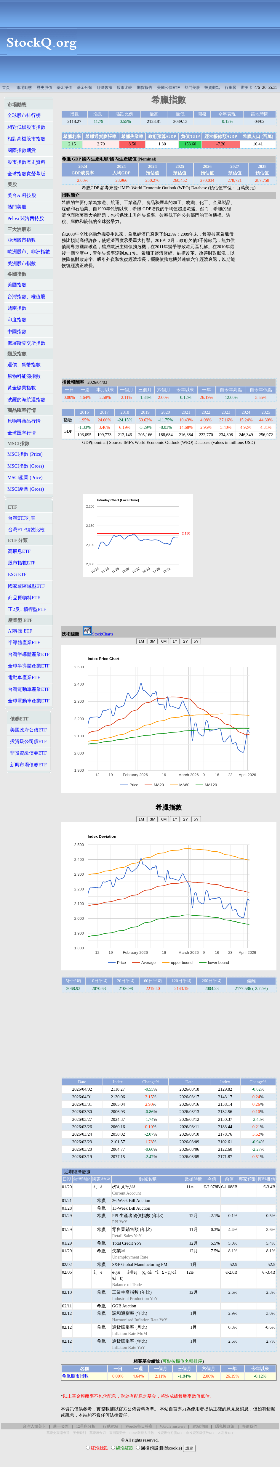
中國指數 (16, 331)
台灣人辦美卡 (34, 1426)
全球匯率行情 (21, 432)
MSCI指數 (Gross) (25, 465)
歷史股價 (44, 87)
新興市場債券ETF (28, 764)
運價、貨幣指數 (24, 364)
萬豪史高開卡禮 (58, 1432)
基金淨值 (64, 87)
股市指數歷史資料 (26, 162)
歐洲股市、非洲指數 (28, 251)
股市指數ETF (21, 562)
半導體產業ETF (24, 642)
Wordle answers (172, 1426)
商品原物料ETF (24, 597)
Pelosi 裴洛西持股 (25, 218)
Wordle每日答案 (139, 1426)
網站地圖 (200, 1426)
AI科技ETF (225, 1432)
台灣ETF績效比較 (26, 529)
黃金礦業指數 (21, 387)
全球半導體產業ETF (28, 665)
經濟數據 (104, 87)
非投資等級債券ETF (200, 1432)
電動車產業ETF (24, 677)
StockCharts (98, 634)
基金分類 (84, 87)
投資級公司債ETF (28, 741)
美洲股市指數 (21, 263)
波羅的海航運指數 (26, 399)
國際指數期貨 (21, 150)
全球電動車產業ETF (28, 700)
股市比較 (124, 87)
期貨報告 (144, 87)
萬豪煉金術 (97, 1432)
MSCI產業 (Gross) (25, 489)
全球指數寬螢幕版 (26, 173)
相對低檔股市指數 (26, 127)
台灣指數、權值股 (26, 296)
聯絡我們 (249, 1426)
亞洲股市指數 (21, 240)
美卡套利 (79, 1432)
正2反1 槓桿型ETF (27, 609)
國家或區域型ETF (26, 586)
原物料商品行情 (24, 420)
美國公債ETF (168, 87)
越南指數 (16, 308)
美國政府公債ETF (28, 729)
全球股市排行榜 (24, 115)
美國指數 (16, 284)
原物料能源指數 (24, 376)
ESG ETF (17, 574)
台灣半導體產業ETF (28, 654)
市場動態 (24, 87)
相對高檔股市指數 (26, 138)
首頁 (6, 87)
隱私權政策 (224, 1426)
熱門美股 (192, 87)
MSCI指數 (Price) (25, 454)
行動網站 (110, 1426)
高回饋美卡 (117, 1432)
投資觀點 (212, 87)
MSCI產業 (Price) (25, 477)
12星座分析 (85, 1426)
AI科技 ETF (20, 630)
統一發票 (61, 1426)
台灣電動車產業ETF (28, 689)
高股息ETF (19, 551)
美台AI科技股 (21, 195)
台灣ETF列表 (21, 518)
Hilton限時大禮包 (141, 1432)
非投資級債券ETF (28, 752)
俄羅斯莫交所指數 (26, 343)
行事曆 (230, 87)
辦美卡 (246, 87)
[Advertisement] (181, 41)
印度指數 (16, 319)
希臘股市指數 (75, 1376)
